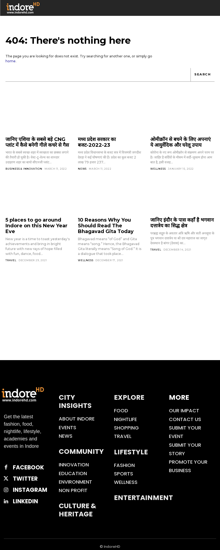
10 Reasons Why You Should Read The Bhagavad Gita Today (109, 222)
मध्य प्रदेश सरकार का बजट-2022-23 (108, 139)
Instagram (25, 481)
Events (67, 422)
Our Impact (184, 405)
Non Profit (73, 485)
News (82, 162)
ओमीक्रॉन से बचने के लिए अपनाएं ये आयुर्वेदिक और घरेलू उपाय (177, 141)
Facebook (23, 461)
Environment (75, 477)
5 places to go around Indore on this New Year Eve (37, 220)
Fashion (124, 460)
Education (73, 468)
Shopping (126, 423)
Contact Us (185, 414)
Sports (123, 469)
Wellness (158, 167)
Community (81, 447)
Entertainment (143, 493)
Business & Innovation (23, 167)
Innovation (74, 460)
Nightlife (125, 414)
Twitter (21, 471)
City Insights (75, 397)
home (10, 61)
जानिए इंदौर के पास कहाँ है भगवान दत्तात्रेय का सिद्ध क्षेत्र (182, 220)
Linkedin (21, 490)
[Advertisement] (110, 314)
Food (121, 405)
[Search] (203, 75)
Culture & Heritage (77, 505)
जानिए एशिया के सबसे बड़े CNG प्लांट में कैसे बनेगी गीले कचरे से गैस (36, 141)
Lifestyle (131, 447)
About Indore (77, 414)
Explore (129, 393)
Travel (10, 250)
